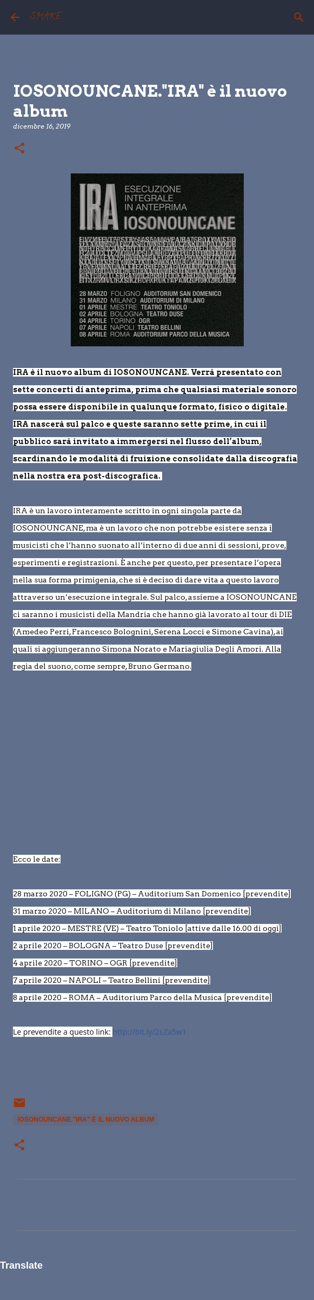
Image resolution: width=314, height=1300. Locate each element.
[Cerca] (298, 17)
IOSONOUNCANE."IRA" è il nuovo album (85, 1119)
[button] (19, 149)
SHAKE (45, 17)
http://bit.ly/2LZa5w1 (149, 1032)
